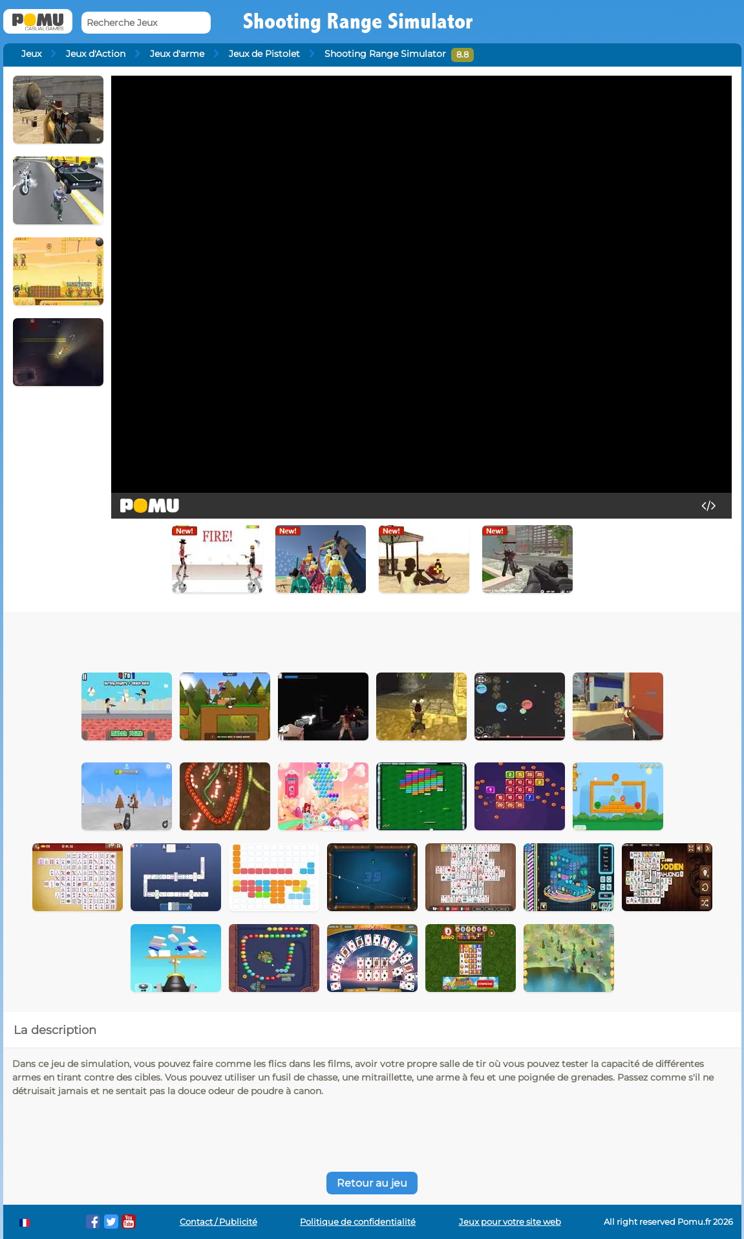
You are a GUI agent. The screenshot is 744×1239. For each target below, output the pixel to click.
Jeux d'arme (177, 53)
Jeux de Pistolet (264, 53)
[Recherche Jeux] (146, 23)
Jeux (31, 53)
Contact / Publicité (218, 1222)
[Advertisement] (315, 637)
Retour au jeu (372, 1183)
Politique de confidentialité (358, 1222)
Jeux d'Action (95, 53)
